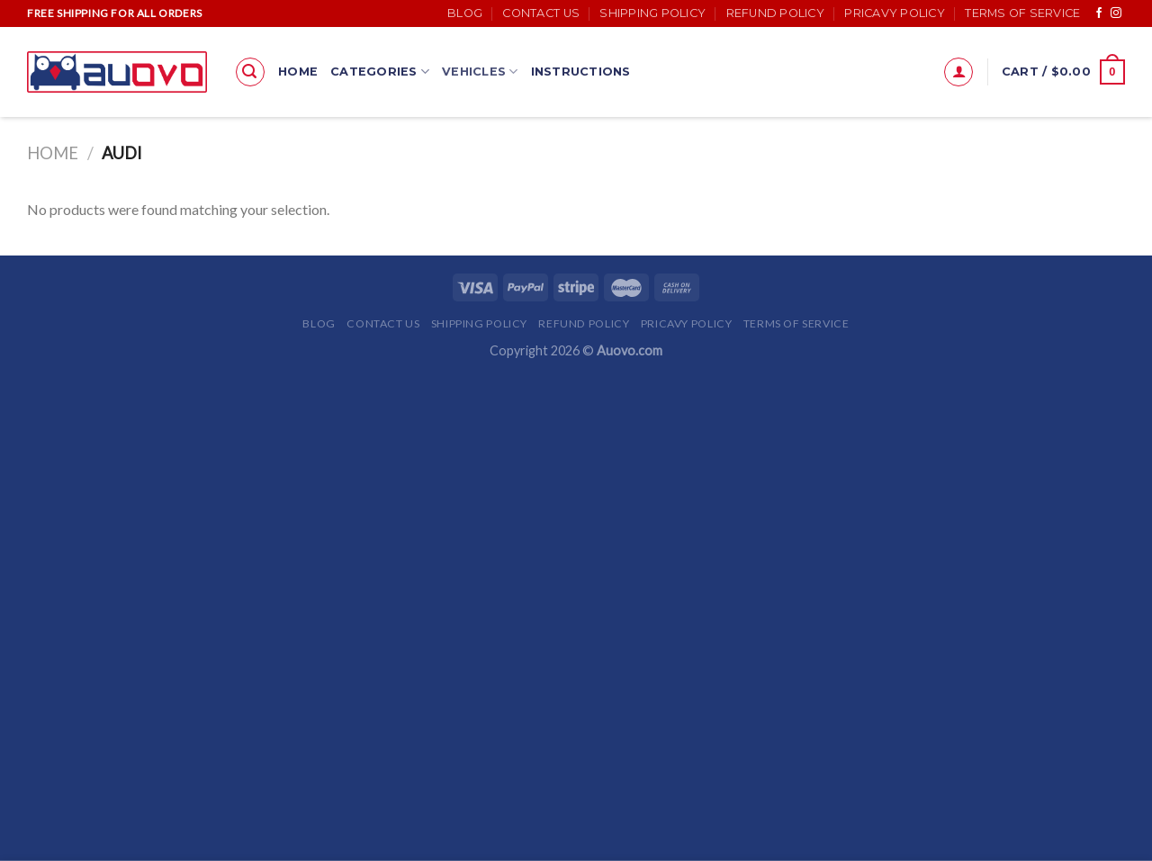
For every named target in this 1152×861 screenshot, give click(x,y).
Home (298, 71)
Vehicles (480, 71)
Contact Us (541, 13)
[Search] (250, 72)
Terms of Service (1022, 13)
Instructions (581, 71)
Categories (379, 71)
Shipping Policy (652, 13)
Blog (464, 13)
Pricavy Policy (894, 13)
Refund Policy (775, 13)
